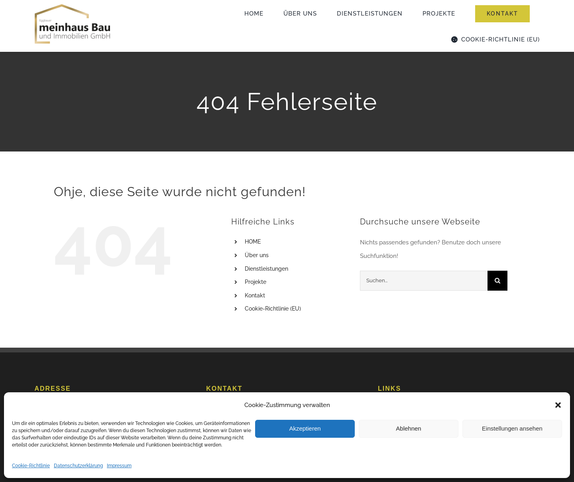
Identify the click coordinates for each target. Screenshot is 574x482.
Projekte (255, 282)
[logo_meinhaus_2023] (72, 6)
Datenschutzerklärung (78, 465)
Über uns (257, 255)
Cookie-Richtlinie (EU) (273, 308)
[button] (558, 405)
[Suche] (497, 281)
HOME (253, 241)
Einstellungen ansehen (512, 428)
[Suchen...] (424, 281)
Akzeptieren (304, 428)
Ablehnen (408, 428)
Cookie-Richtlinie (31, 465)
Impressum (119, 465)
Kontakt (255, 295)
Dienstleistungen (266, 269)
